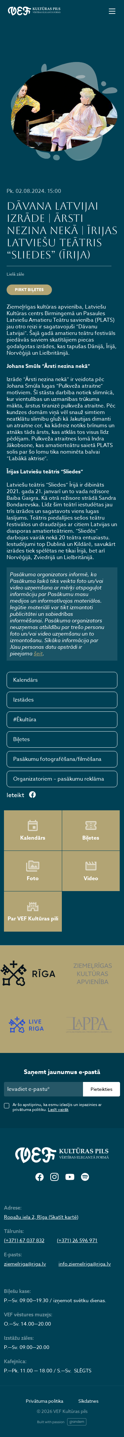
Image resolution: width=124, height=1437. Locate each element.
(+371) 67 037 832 (24, 1240)
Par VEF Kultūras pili (33, 911)
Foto (32, 871)
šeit (38, 653)
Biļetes (21, 739)
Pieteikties (101, 1089)
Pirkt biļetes (29, 289)
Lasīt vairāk (58, 1109)
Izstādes (23, 700)
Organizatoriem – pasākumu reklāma (58, 779)
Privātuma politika (44, 1401)
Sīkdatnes (88, 1401)
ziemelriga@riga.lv (25, 1264)
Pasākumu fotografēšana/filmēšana (57, 759)
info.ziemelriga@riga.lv (85, 1264)
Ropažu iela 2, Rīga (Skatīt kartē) (41, 1217)
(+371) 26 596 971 (77, 1240)
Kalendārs (25, 680)
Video (91, 871)
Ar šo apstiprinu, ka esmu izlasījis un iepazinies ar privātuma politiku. (57, 1107)
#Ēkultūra (24, 720)
